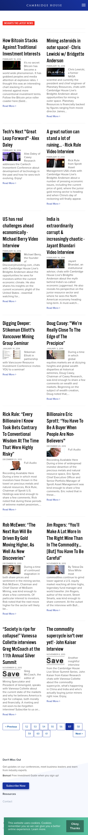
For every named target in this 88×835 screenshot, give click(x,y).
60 (38, 733)
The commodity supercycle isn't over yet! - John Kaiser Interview (65, 639)
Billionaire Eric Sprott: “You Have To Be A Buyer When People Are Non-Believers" (65, 427)
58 (78, 726)
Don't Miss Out (42, 768)
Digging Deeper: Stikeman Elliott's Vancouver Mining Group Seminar (19, 333)
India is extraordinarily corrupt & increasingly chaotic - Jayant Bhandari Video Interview (65, 236)
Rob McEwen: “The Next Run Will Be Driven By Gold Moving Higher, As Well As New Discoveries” (19, 542)
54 (43, 726)
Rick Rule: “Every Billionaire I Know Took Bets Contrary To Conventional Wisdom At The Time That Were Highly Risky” (21, 434)
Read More (9, 106)
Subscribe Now (15, 786)
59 (29, 733)
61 (46, 733)
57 (69, 726)
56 (61, 726)
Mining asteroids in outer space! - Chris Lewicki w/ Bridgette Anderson (65, 51)
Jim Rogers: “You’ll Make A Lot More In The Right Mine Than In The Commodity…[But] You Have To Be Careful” (65, 542)
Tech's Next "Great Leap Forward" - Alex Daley (21, 138)
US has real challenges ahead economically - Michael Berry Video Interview (20, 232)
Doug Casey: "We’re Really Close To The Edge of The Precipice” (64, 333)
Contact (7, 801)
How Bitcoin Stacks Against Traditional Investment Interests (21, 47)
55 (52, 726)
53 (35, 726)
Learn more (38, 829)
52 (26, 726)
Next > (79, 733)
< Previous (11, 726)
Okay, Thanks (75, 826)
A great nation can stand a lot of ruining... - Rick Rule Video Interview (64, 141)
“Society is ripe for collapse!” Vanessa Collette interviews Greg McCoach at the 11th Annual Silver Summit (21, 646)
